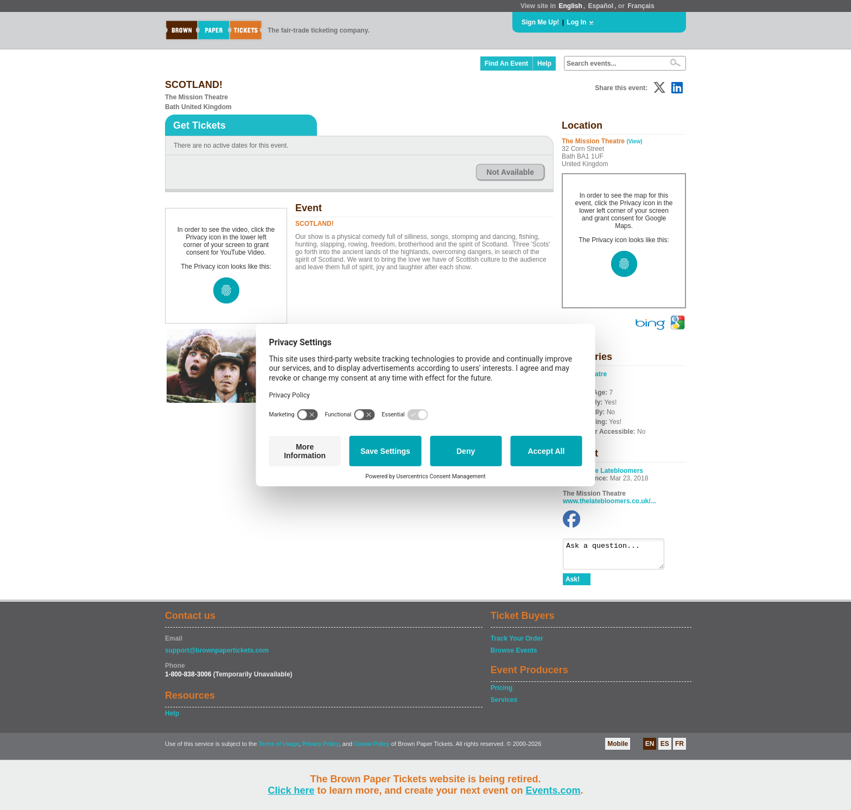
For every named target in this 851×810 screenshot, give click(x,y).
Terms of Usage (278, 749)
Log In (576, 22)
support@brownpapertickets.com (217, 655)
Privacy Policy (320, 749)
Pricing (502, 693)
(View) (634, 141)
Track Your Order (517, 643)
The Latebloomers (615, 470)
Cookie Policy (372, 749)
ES (665, 748)
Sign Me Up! (540, 22)
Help (544, 63)
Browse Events (514, 655)
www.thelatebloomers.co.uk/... (609, 501)
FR (679, 748)
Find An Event (506, 63)
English (570, 6)
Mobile (617, 748)
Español (601, 6)
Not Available (510, 172)
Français (640, 6)
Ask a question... (619, 556)
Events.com (553, 790)
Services (504, 704)
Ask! (573, 584)
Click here (291, 790)
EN (650, 748)
